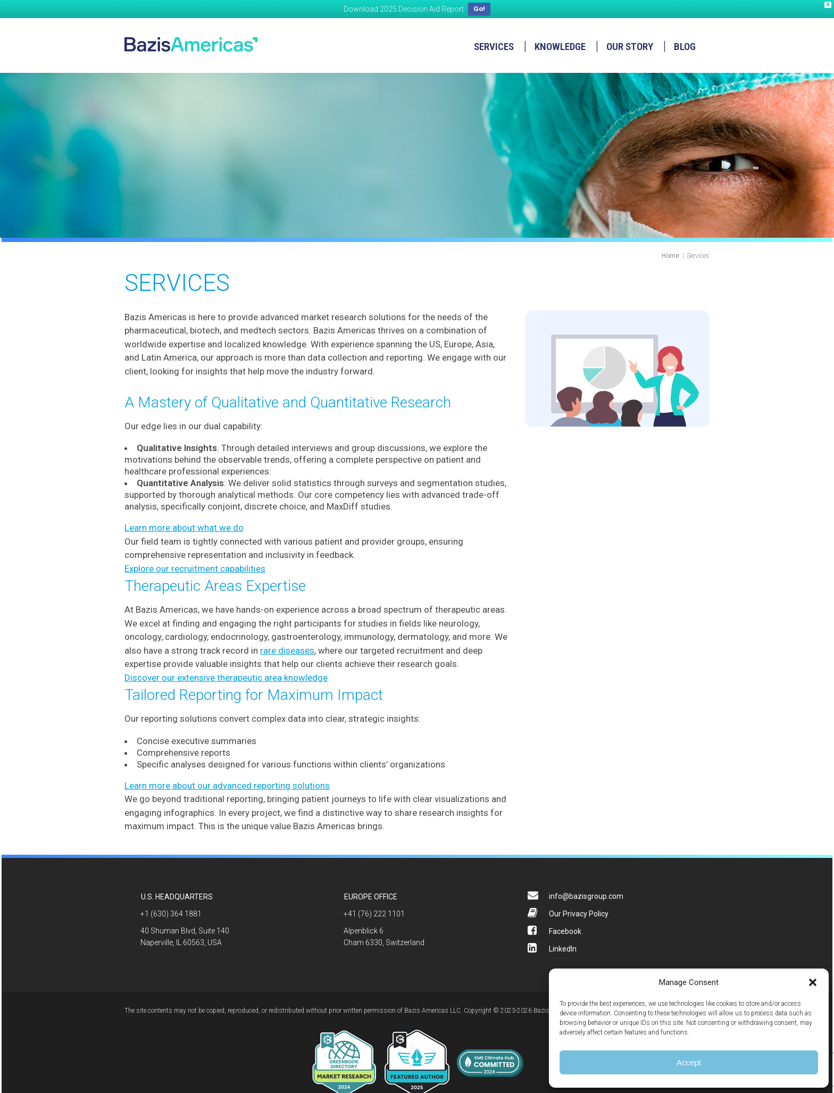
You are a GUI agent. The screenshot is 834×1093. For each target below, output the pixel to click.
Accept (689, 1062)
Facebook (565, 929)
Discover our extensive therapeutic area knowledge (226, 676)
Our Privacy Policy (578, 912)
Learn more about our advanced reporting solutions (227, 784)
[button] (812, 982)
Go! (479, 9)
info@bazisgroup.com (586, 894)
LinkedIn (563, 947)
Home (670, 254)
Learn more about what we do (184, 526)
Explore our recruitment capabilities (194, 567)
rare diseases (287, 649)
